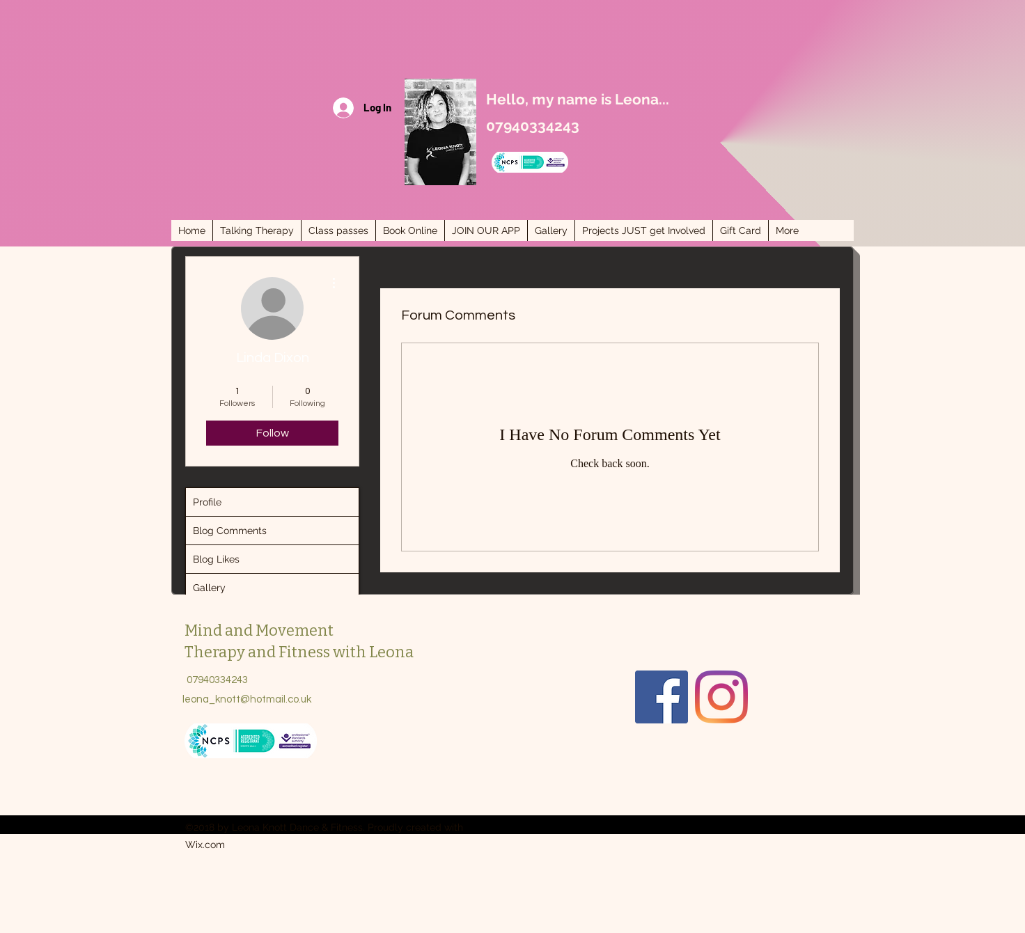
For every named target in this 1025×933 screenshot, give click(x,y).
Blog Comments (230, 530)
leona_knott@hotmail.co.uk (246, 699)
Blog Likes (216, 559)
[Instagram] (721, 697)
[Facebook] (661, 697)
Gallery (209, 587)
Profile (207, 502)
